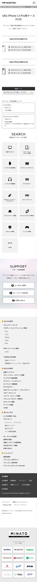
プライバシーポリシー (20, 505)
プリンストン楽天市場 (10, 463)
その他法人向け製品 (9, 357)
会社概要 (5, 480)
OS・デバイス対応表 (9, 436)
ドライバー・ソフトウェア (13, 422)
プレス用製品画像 (26, 7)
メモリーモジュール (9, 393)
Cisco (6, 334)
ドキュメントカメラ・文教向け (13, 399)
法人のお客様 (8, 321)
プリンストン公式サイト (11, 460)
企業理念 (5, 485)
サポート (8, 7)
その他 (5, 408)
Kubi (6, 343)
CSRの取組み (26, 485)
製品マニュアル (10, 425)
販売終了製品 (7, 439)
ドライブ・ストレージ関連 (11, 396)
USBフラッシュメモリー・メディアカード (16, 390)
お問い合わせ (7, 448)
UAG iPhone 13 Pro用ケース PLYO (14, 92)
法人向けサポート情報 (10, 445)
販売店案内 (6, 457)
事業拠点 (13, 480)
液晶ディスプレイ (10, 360)
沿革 (30, 480)
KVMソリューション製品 (11, 348)
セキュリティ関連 (8, 402)
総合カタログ (9, 428)
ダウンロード (16, 7)
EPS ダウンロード (19, 50)
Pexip (6, 340)
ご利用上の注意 (6, 505)
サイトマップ (6, 502)
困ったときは (8, 412)
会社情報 (5, 476)
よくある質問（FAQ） (10, 416)
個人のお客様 (8, 368)
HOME (3, 7)
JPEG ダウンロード (19, 47)
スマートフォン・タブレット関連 (13, 375)
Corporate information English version (16, 493)
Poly (6, 331)
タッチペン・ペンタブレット (12, 381)
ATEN (6, 352)
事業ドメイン (14, 485)
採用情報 (5, 489)
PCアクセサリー (8, 387)
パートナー (22, 480)
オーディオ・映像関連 (10, 384)
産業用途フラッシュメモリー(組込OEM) (17, 363)
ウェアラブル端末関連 (10, 378)
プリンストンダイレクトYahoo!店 (14, 466)
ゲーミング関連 (8, 405)
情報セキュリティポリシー (21, 502)
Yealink (7, 337)
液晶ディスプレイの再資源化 (12, 442)
